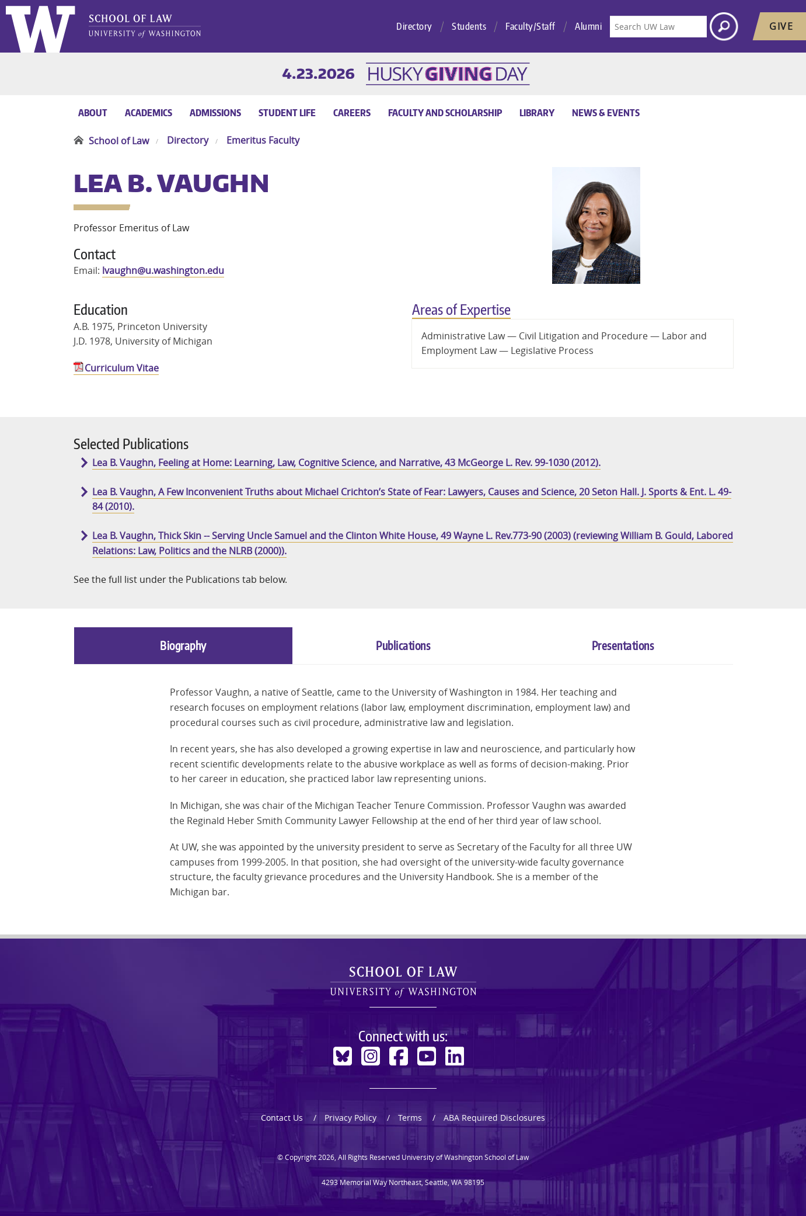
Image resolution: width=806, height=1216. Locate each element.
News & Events (606, 113)
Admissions (215, 113)
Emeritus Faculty (262, 140)
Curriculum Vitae (122, 368)
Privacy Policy (350, 1117)
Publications (403, 645)
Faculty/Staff (530, 26)
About (92, 113)
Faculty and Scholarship (445, 113)
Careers (352, 113)
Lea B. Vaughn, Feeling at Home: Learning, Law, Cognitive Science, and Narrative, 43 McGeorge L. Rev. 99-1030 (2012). (346, 462)
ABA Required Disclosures (494, 1117)
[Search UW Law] (658, 26)
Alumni (588, 26)
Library (536, 113)
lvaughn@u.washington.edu (163, 270)
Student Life (287, 113)
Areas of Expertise (461, 309)
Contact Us (282, 1117)
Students (469, 26)
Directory (414, 26)
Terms (410, 1117)
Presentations (623, 645)
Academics (148, 113)
